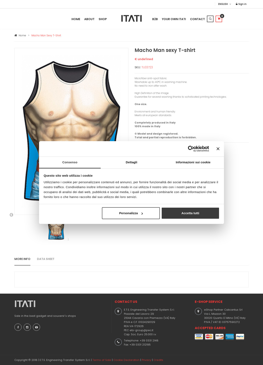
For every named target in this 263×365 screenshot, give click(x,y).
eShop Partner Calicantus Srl (223, 310)
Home (76, 19)
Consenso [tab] (69, 162)
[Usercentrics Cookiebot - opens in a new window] (191, 149)
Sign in (241, 4)
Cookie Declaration (126, 360)
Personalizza (131, 213)
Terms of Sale (101, 360)
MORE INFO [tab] (22, 259)
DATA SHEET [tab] (45, 259)
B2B (155, 19)
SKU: (138, 67)
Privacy (146, 360)
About (89, 19)
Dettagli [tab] (131, 162)
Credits (158, 360)
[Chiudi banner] (218, 148)
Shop (103, 19)
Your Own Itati (174, 19)
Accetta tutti (190, 213)
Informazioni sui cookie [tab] (193, 162)
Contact (197, 19)
